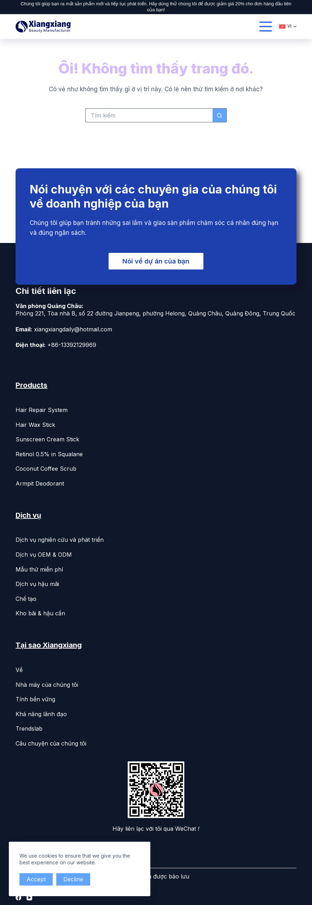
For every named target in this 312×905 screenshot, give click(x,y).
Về (19, 668)
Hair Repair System (42, 408)
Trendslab (29, 727)
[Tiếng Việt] (287, 26)
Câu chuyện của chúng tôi (51, 742)
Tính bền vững (35, 698)
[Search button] (220, 115)
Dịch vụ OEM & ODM (44, 553)
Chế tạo (26, 597)
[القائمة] (265, 26)
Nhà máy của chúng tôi (47, 683)
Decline (75, 879)
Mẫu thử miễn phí (39, 568)
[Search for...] (149, 115)
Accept (37, 879)
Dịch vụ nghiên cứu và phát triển (60, 538)
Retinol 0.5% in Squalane (49, 452)
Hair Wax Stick (35, 423)
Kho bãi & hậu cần (40, 612)
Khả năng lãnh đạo (41, 712)
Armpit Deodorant (40, 482)
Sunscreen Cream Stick (47, 438)
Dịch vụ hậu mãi (37, 582)
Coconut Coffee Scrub (46, 467)
